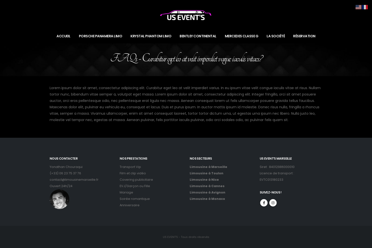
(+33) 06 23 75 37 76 (65, 173)
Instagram (273, 203)
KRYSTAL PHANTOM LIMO (150, 36)
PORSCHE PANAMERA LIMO (100, 36)
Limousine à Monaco (207, 199)
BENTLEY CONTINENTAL (198, 36)
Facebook (264, 203)
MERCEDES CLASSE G (241, 36)
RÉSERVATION (304, 36)
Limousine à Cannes (207, 186)
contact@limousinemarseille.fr (74, 180)
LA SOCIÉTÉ (276, 36)
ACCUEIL (64, 36)
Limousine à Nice (204, 180)
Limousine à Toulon (206, 173)
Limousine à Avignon (207, 192)
